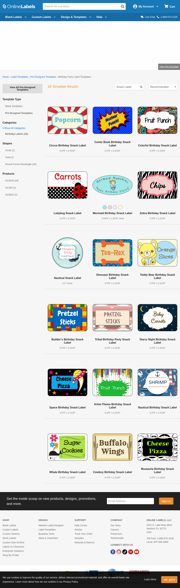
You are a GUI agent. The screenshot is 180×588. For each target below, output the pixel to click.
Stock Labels (9, 538)
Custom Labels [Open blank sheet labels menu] (44, 17)
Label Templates (19, 76)
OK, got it (169, 579)
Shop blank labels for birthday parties (41, 55)
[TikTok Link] (125, 551)
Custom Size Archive (13, 542)
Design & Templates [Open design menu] (76, 17)
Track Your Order (84, 533)
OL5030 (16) (12, 180)
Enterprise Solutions (13, 551)
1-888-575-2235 (167, 17)
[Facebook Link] (113, 551)
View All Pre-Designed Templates (22, 88)
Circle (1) (10, 150)
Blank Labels (9, 525)
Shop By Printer (11, 555)
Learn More (150, 579)
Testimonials (116, 538)
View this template (169, 66)
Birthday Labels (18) (16, 134)
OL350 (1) (10, 187)
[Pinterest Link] (131, 551)
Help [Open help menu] (101, 17)
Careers (114, 529)
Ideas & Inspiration (48, 538)
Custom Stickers (11, 533)
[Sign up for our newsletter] (130, 501)
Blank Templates (13, 106)
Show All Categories (14, 128)
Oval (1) (9, 157)
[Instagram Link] (119, 551)
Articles (78, 529)
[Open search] (123, 7)
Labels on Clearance (13, 546)
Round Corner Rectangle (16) (20, 164)
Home (6, 76)
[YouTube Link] (136, 551)
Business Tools (46, 533)
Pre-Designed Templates (43, 76)
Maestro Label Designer (51, 525)
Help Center (81, 525)
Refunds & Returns (85, 542)
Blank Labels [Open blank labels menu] (15, 17)
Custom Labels (10, 529)
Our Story (115, 525)
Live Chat (148, 17)
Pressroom (116, 533)
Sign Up (166, 501)
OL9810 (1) (11, 194)
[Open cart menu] (169, 6)
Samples (79, 538)
